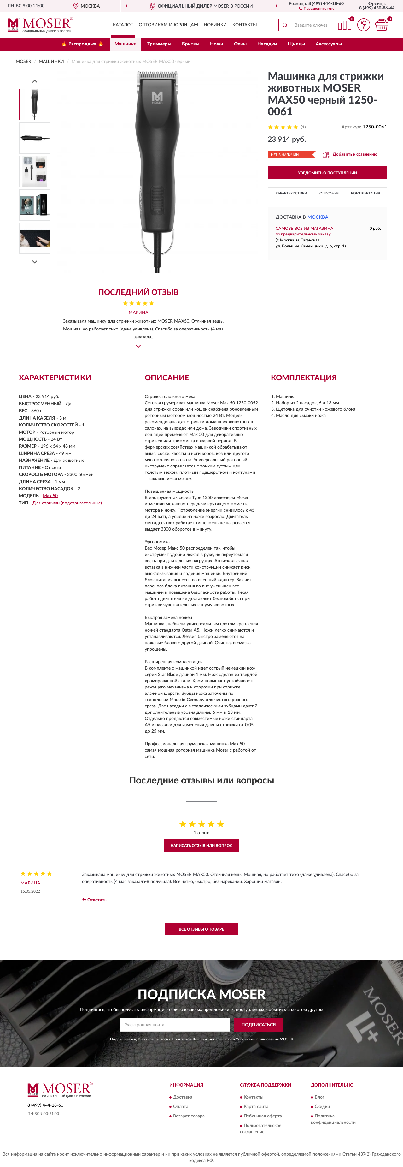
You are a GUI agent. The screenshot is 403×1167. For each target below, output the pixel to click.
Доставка (182, 1097)
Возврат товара (189, 1116)
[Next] (34, 262)
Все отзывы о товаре (201, 929)
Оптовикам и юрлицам (168, 25)
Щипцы (296, 44)
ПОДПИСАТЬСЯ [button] (259, 1025)
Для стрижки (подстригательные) (67, 503)
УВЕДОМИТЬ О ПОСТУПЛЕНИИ (327, 173)
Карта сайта (256, 1107)
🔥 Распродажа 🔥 (82, 44)
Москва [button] (317, 217)
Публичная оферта (263, 1116)
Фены (240, 44)
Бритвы (190, 44)
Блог (319, 1097)
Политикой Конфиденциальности (202, 1039)
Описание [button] (329, 193)
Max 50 (50, 496)
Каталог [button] (123, 25)
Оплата (180, 1107)
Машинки (125, 44)
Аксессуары (329, 44)
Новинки (215, 25)
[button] (316, 8)
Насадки (267, 44)
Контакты (244, 25)
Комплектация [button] (365, 193)
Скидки (322, 1107)
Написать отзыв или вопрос (201, 846)
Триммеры (159, 44)
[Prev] (34, 81)
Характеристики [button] (291, 193)
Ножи (216, 44)
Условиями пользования (257, 1039)
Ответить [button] (94, 900)
